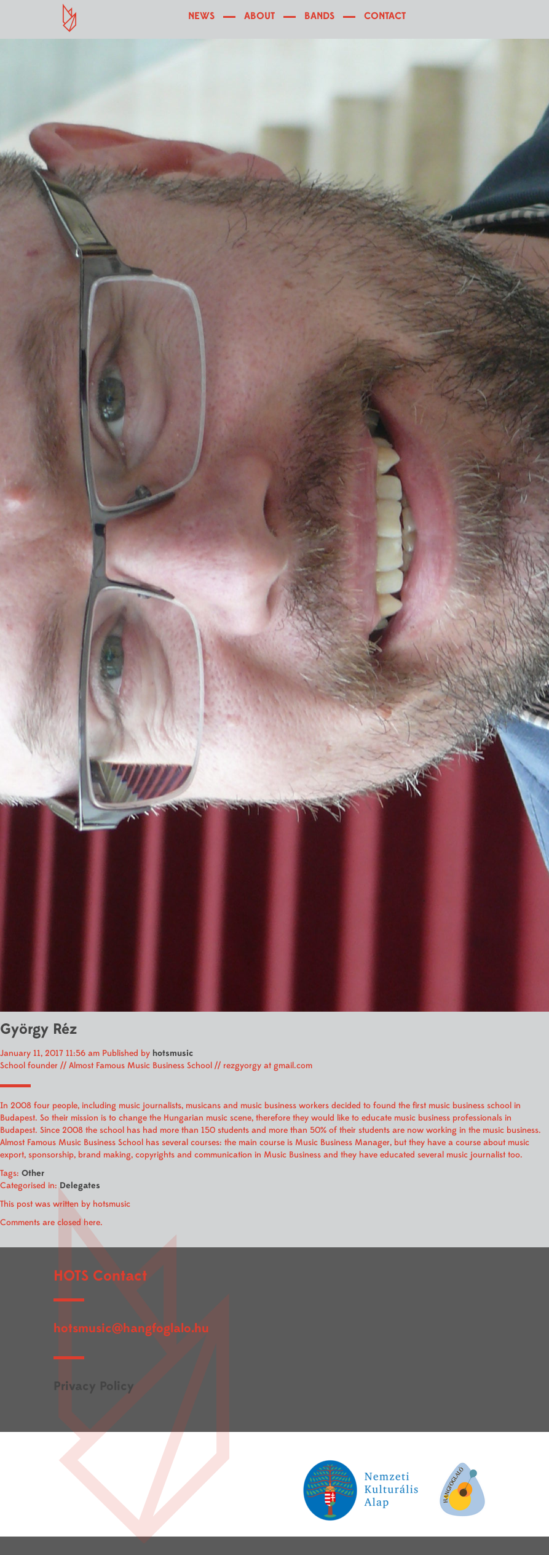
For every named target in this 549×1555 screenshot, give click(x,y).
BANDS (319, 16)
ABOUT (259, 16)
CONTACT (385, 16)
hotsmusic (172, 1053)
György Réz (38, 1029)
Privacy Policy (93, 1386)
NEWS (201, 16)
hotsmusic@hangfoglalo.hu (131, 1328)
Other (33, 1173)
